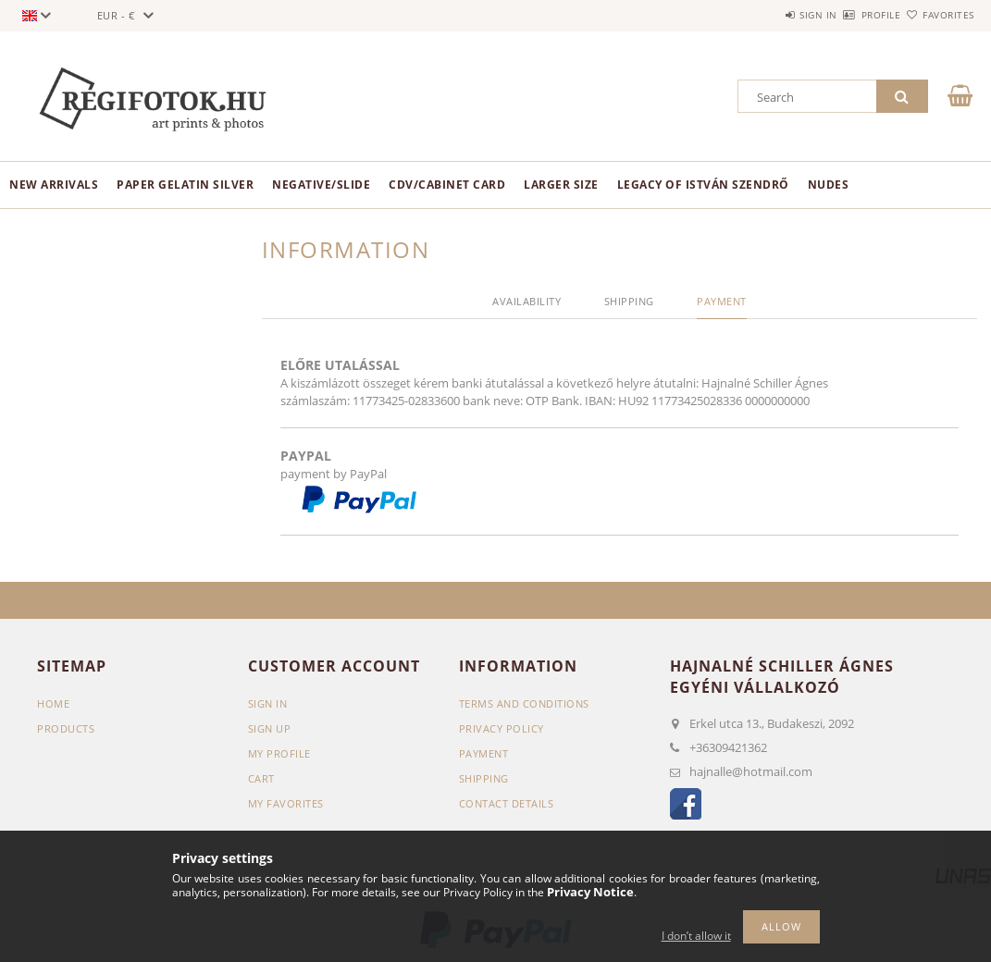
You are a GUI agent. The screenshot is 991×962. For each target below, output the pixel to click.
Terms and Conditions (524, 703)
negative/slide (321, 184)
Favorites (938, 14)
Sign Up (269, 728)
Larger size (561, 184)
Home (53, 703)
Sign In (268, 703)
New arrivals (53, 184)
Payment (484, 753)
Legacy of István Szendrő (703, 184)
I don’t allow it (696, 936)
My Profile (279, 753)
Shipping (484, 778)
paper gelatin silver (185, 184)
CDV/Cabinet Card (447, 184)
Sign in (765, 14)
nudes (828, 184)
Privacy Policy (501, 728)
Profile (849, 14)
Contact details (506, 803)
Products (65, 728)
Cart (261, 778)
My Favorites (286, 803)
